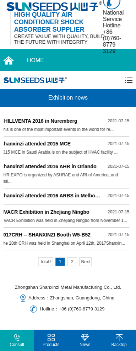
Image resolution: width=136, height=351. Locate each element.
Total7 (45, 261)
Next (85, 261)
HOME (35, 60)
